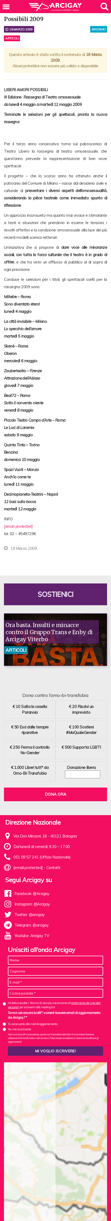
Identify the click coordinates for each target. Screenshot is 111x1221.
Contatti (53, 867)
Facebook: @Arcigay (31, 893)
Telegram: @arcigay (31, 925)
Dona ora (55, 794)
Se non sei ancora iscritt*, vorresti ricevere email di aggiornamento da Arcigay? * (54, 1015)
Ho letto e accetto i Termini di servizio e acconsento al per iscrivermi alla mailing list (54, 1005)
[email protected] (18, 526)
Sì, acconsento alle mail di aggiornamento (33, 1024)
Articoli (12, 38)
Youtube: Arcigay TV (31, 935)
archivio (99, 29)
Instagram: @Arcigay (32, 904)
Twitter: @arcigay (29, 914)
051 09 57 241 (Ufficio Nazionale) (42, 857)
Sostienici (55, 594)
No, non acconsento (19, 1029)
